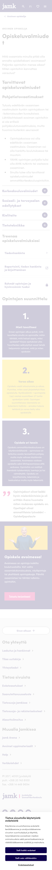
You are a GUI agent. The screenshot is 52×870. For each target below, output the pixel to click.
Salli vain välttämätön (26, 858)
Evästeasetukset (26, 864)
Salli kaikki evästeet (26, 850)
